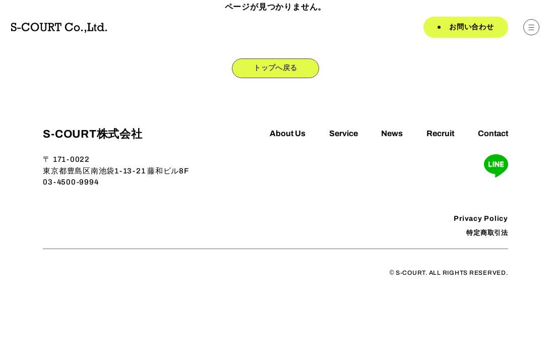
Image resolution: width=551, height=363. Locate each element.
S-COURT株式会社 (92, 135)
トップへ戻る (275, 69)
